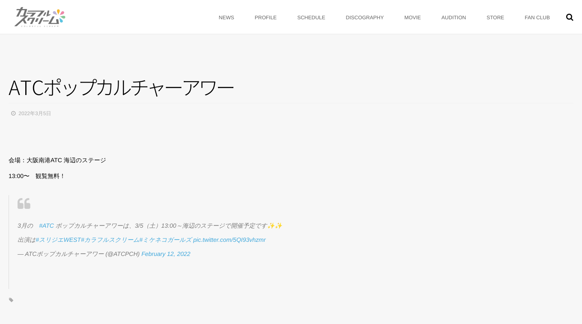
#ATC (46, 225)
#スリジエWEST (58, 239)
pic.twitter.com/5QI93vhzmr (229, 239)
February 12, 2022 (165, 253)
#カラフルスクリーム (110, 239)
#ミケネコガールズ (165, 239)
